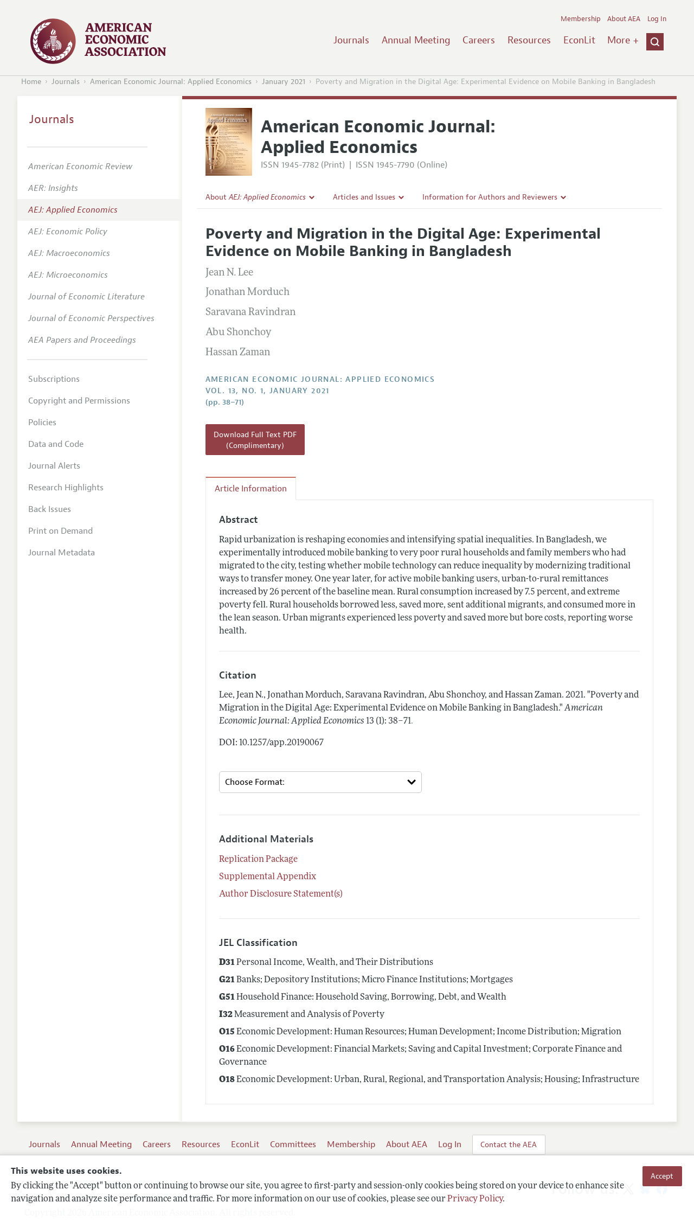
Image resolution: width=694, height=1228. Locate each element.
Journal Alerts (54, 465)
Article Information (251, 488)
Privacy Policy (475, 1199)
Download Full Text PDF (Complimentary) (255, 440)
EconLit (579, 40)
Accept (662, 1176)
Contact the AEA (508, 1144)
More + (623, 40)
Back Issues (49, 509)
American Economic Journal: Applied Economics (171, 81)
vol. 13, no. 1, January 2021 (267, 390)
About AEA (623, 19)
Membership (581, 19)
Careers (478, 40)
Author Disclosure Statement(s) (281, 894)
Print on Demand (60, 531)
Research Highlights (66, 487)
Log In (656, 19)
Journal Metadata (61, 552)
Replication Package (258, 859)
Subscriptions (54, 379)
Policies (42, 422)
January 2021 (283, 81)
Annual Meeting (416, 40)
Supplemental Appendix (267, 877)
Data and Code (55, 444)
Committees (293, 1144)
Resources (529, 40)
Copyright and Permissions (79, 400)
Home (31, 81)
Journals (351, 40)
